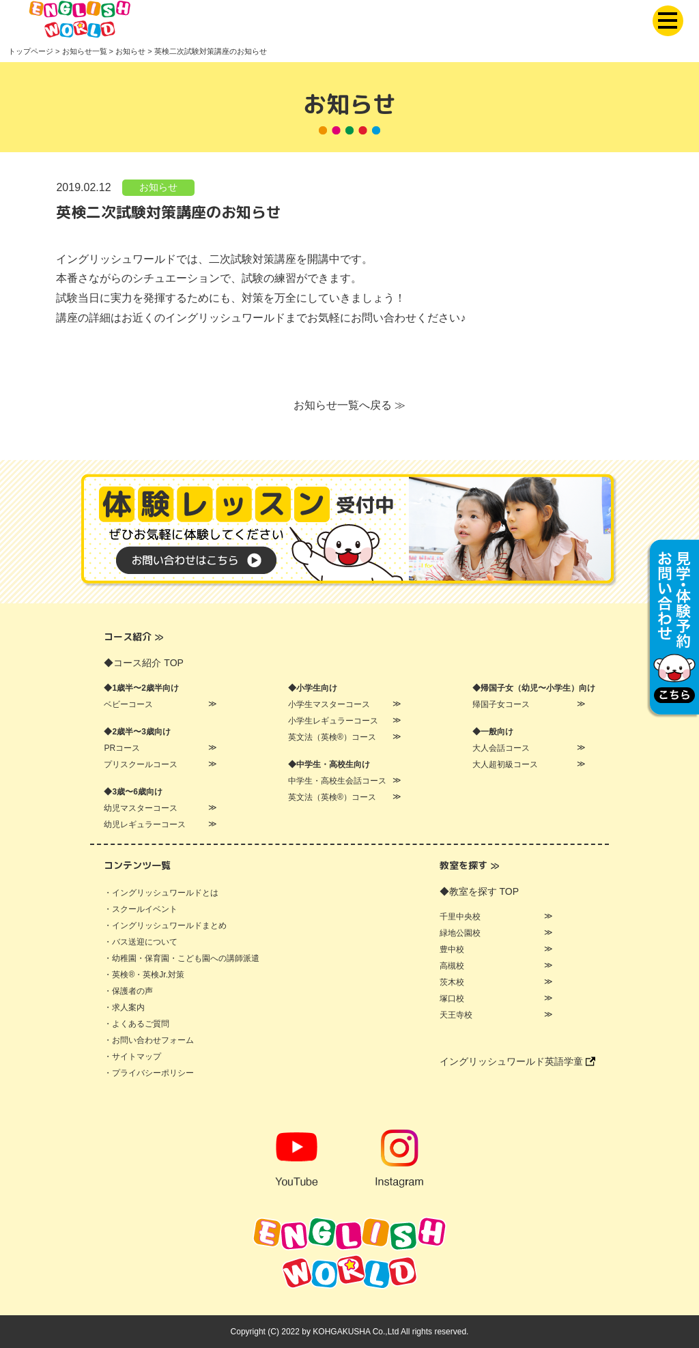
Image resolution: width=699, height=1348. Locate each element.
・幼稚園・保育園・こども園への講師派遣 (181, 958)
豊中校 (452, 949)
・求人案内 (124, 1007)
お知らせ (158, 187)
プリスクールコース (140, 764)
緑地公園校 (460, 933)
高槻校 (452, 966)
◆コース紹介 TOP (143, 662)
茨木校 (452, 982)
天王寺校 (456, 1015)
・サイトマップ (132, 1056)
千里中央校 (460, 916)
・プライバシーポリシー (149, 1073)
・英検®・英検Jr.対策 (144, 974)
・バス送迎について (140, 942)
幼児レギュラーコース (145, 824)
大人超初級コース (505, 764)
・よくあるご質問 (136, 1024)
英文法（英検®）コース (332, 737)
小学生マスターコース (329, 704)
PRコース (122, 748)
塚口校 (452, 998)
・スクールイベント (140, 909)
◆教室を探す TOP (479, 891)
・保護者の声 (128, 991)
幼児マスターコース (140, 808)
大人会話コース (501, 748)
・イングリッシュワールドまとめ (165, 925)
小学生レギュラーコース (333, 721)
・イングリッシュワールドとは (161, 893)
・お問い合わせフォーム (149, 1040)
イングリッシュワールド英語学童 (517, 1061)
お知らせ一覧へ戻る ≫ (349, 406)
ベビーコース (128, 704)
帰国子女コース (501, 704)
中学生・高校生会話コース (337, 781)
